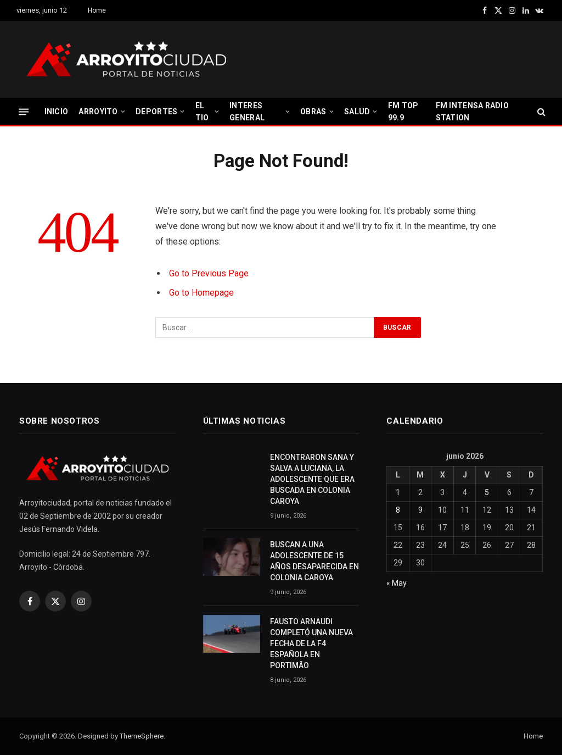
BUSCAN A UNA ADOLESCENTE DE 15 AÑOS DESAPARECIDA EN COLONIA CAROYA (314, 561)
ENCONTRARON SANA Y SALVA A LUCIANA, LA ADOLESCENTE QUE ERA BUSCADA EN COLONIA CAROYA (312, 479)
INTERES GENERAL (247, 111)
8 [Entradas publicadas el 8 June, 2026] (398, 510)
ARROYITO (97, 111)
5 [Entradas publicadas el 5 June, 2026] (487, 492)
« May (396, 583)
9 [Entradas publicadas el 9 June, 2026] (420, 510)
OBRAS (313, 111)
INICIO (56, 111)
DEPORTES (156, 111)
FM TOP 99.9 (403, 111)
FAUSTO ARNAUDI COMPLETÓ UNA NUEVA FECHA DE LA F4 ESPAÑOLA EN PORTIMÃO (311, 643)
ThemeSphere (142, 736)
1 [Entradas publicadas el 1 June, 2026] (398, 492)
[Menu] (24, 111)
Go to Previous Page (209, 273)
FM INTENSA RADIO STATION (472, 111)
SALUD (357, 111)
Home (97, 10)
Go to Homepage (201, 292)
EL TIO (202, 111)
